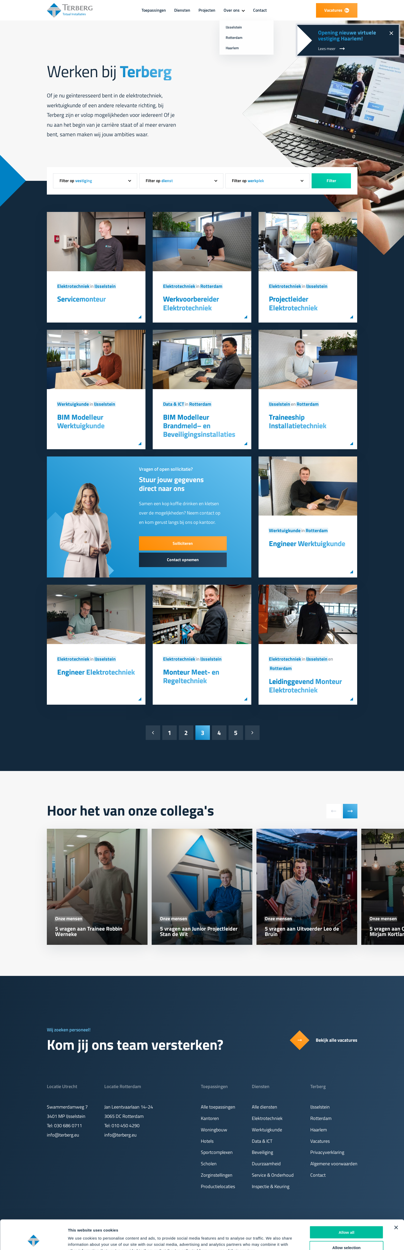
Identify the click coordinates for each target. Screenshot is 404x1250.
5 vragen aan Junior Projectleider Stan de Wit (199, 931)
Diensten (182, 10)
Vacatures (320, 1141)
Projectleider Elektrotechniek (293, 303)
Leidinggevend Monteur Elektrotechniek (305, 685)
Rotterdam (211, 286)
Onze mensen (68, 918)
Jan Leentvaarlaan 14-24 (128, 1106)
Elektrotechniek (73, 286)
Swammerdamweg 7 (67, 1106)
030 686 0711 (68, 1125)
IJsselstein (105, 286)
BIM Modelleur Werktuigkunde (81, 421)
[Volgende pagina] (252, 732)
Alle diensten (264, 1106)
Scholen (209, 1163)
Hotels (207, 1141)
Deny (346, 1235)
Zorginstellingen (216, 1175)
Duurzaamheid (266, 1163)
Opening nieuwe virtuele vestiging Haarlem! (347, 35)
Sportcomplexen (217, 1152)
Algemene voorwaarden (333, 1163)
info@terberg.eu (63, 1134)
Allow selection (346, 1220)
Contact (260, 10)
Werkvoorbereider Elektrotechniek (191, 303)
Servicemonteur (81, 299)
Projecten (207, 10)
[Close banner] (396, 1200)
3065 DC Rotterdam (124, 1116)
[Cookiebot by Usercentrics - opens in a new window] (33, 1240)
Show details (272, 1240)
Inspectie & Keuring (270, 1186)
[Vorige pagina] (153, 732)
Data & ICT (173, 404)
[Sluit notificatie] (391, 33)
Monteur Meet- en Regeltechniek (191, 676)
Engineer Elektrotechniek (96, 672)
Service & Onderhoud (273, 1175)
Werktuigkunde (73, 404)
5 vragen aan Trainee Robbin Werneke (88, 931)
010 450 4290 (125, 1125)
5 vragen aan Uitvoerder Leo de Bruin (302, 931)
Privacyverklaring (327, 1152)
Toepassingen (154, 10)
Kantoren (210, 1118)
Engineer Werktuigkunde (307, 543)
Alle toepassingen (218, 1106)
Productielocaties (218, 1186)
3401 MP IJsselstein (66, 1116)
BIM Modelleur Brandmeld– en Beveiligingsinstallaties (199, 426)
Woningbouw (214, 1129)
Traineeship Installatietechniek (297, 421)
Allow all (346, 1204)
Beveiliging (262, 1152)
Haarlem (318, 1129)
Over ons (232, 10)
